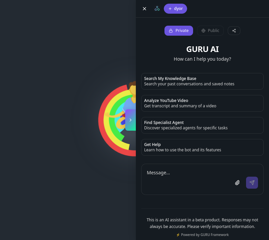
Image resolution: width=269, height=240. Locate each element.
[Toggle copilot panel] (130, 120)
